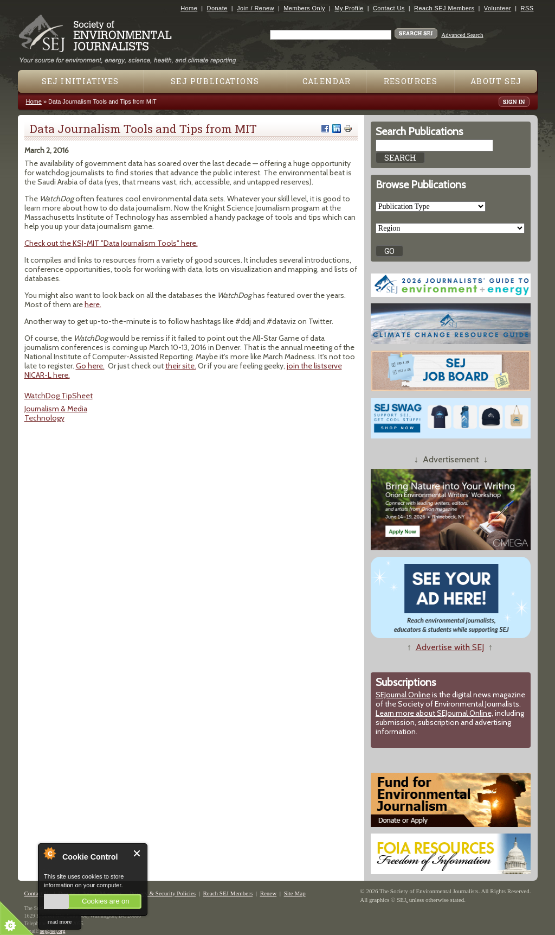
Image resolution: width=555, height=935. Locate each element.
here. (93, 304)
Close (137, 853)
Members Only (304, 8)
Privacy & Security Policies (163, 893)
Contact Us (389, 8)
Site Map (295, 893)
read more (60, 921)
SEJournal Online (403, 694)
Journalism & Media (55, 409)
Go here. (90, 366)
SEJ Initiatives (80, 81)
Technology (44, 418)
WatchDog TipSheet (58, 395)
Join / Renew (255, 8)
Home (188, 8)
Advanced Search (462, 34)
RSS (527, 8)
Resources (411, 81)
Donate (217, 8)
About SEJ (496, 81)
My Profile (348, 8)
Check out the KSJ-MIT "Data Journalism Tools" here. (111, 243)
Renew (268, 893)
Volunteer (497, 8)
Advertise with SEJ (450, 647)
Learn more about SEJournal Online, (434, 713)
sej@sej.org (53, 931)
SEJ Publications (215, 81)
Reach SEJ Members (444, 8)
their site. (180, 366)
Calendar (326, 81)
